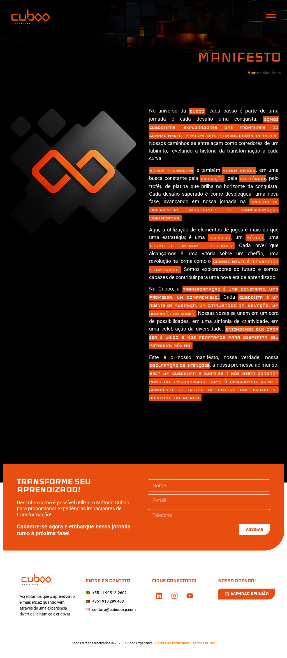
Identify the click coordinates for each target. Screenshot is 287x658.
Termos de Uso (204, 643)
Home (253, 72)
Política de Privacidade (173, 643)
